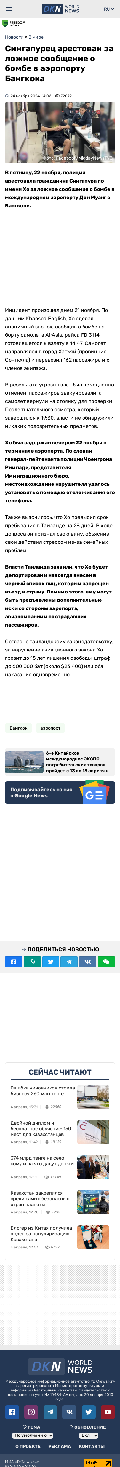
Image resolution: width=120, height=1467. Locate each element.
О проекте (28, 1446)
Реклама (59, 1446)
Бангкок (19, 728)
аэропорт (50, 728)
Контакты (92, 1446)
